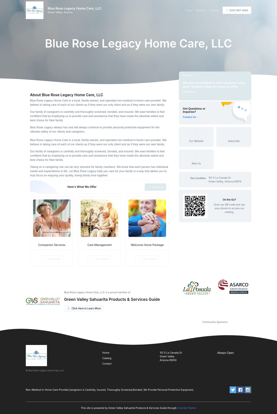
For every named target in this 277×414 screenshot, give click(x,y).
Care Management (99, 245)
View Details (52, 258)
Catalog (106, 358)
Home (189, 10)
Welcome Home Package (147, 245)
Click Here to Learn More (84, 308)
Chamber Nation (186, 407)
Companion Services (51, 245)
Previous (176, 297)
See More (155, 187)
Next (254, 297)
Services (201, 10)
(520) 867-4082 (237, 10)
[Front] (35, 10)
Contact (214, 10)
